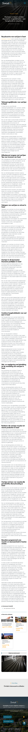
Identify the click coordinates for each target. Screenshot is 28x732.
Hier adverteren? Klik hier (9, 608)
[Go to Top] (24, 723)
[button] (25, 3)
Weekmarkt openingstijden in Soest (20, 625)
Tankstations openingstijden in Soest (6, 642)
